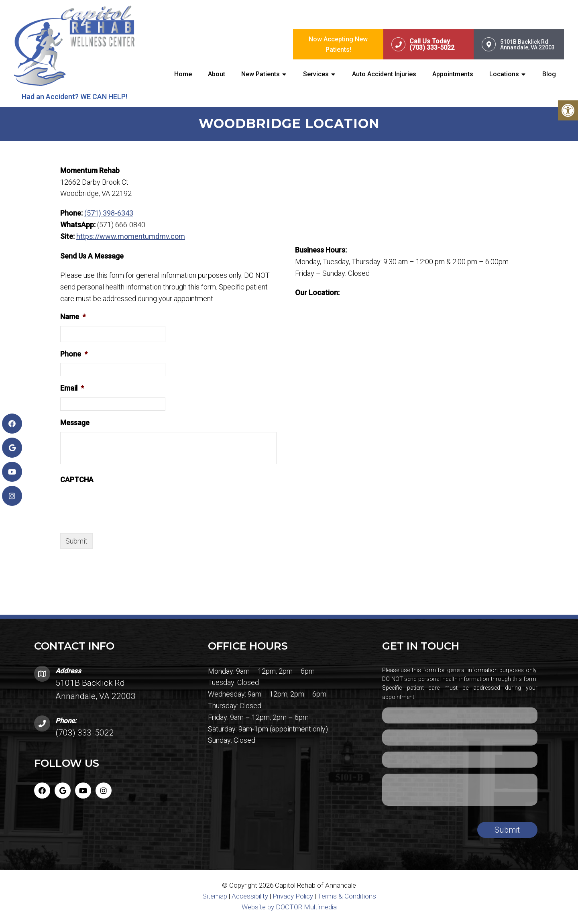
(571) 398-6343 (108, 213)
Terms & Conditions (346, 896)
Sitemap (214, 896)
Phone (74, 354)
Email (72, 388)
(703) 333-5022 (84, 733)
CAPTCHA (77, 480)
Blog (549, 74)
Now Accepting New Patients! (338, 45)
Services (316, 74)
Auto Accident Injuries (384, 74)
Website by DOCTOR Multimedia (289, 907)
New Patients (260, 74)
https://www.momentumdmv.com (130, 236)
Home (183, 74)
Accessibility (250, 896)
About (216, 74)
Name (72, 317)
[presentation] (121, 504)
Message (75, 423)
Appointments (452, 74)
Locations (504, 74)
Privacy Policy (294, 896)
